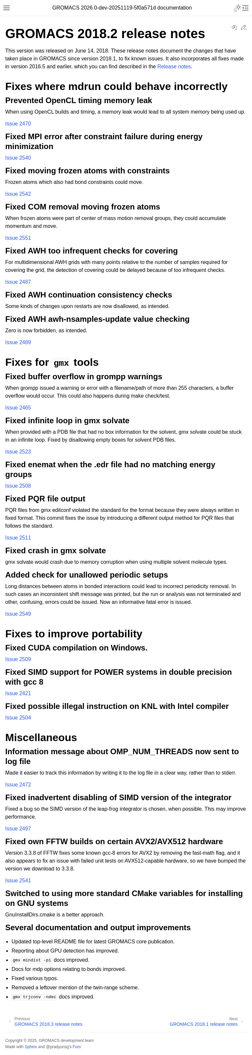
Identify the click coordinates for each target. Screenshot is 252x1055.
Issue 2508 (18, 486)
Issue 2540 (18, 158)
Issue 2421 (18, 693)
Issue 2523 (18, 451)
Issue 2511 (18, 537)
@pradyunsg (57, 1046)
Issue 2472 (18, 784)
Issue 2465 (18, 407)
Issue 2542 (18, 194)
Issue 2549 (18, 614)
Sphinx (31, 1046)
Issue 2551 (18, 238)
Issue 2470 (18, 123)
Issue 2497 (18, 828)
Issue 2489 (18, 342)
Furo (77, 1046)
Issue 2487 (18, 282)
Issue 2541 (18, 880)
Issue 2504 (18, 717)
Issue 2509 (18, 659)
